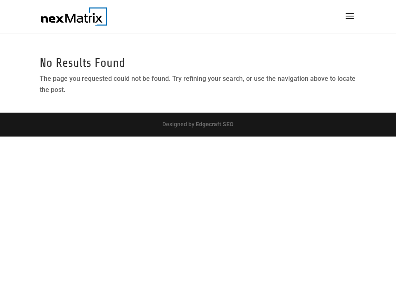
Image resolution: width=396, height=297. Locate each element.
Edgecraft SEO (215, 124)
